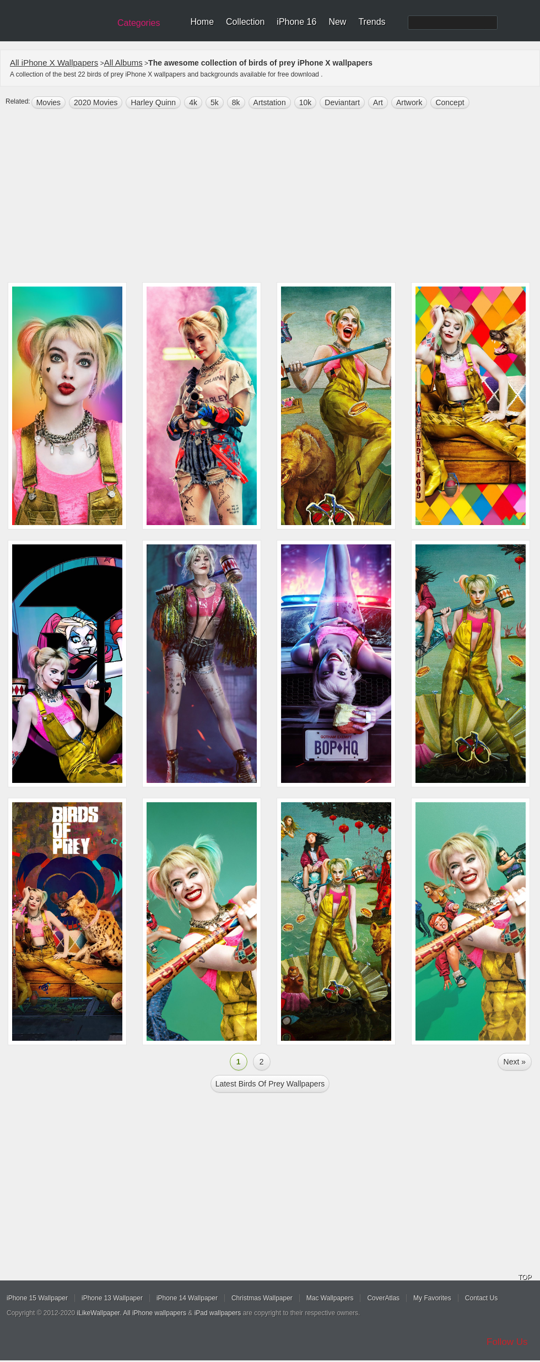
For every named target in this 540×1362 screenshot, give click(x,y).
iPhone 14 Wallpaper (187, 1298)
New (337, 21)
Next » (515, 1061)
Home (202, 21)
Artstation (269, 102)
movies (48, 102)
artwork (409, 102)
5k (214, 102)
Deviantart (342, 102)
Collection (245, 21)
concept (449, 102)
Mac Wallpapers (330, 1298)
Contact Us (481, 1298)
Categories (138, 23)
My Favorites (432, 1298)
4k (193, 102)
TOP (524, 1277)
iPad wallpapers (218, 1313)
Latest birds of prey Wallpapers (270, 1083)
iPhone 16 (296, 21)
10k (305, 102)
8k (236, 102)
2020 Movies (95, 102)
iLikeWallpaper (98, 1313)
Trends (371, 21)
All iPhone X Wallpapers (54, 62)
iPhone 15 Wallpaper (37, 1298)
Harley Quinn (153, 102)
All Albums (123, 62)
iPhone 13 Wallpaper (112, 1298)
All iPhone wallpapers (154, 1313)
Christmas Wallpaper (262, 1298)
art (378, 102)
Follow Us (507, 1342)
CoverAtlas (383, 1298)
